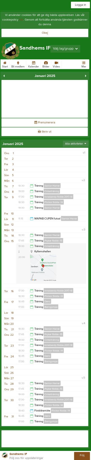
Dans (47, 301)
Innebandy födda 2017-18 (58, 196)
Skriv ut (44, 132)
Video (56, 63)
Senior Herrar (52, 185)
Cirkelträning (52, 191)
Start (5, 63)
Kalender (33, 63)
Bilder (45, 63)
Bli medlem (18, 63)
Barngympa (51, 307)
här (21, 20)
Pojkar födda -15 (53, 240)
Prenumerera (44, 122)
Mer (83, 63)
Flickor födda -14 (54, 202)
